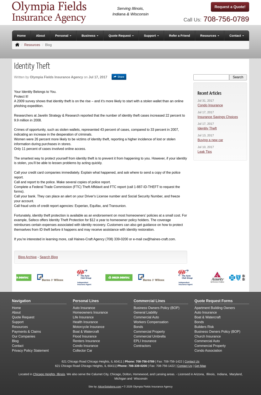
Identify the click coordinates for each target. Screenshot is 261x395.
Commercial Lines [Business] (149, 301)
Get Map (200, 366)
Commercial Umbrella (150, 336)
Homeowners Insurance (90, 312)
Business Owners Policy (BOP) (157, 308)
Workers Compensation (151, 322)
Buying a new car (210, 140)
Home (21, 35)
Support (18, 322)
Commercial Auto (146, 317)
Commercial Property (149, 331)
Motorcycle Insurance (88, 327)
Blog (15, 341)
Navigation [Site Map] (21, 301)
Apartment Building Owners (214, 308)
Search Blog (49, 257)
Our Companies (23, 336)
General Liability (146, 312)
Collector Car (82, 350)
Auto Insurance (84, 308)
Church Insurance (207, 336)
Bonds (138, 327)
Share (119, 76)
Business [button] (90, 35)
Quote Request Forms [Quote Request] (213, 301)
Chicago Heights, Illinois (49, 374)
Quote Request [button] (121, 35)
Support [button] (151, 35)
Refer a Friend (179, 35)
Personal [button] (63, 35)
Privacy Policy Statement (30, 350)
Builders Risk (204, 327)
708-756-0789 (226, 19)
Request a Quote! (229, 7)
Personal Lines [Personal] (86, 301)
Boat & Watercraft (86, 331)
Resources (32, 45)
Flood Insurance (85, 336)
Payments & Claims (26, 331)
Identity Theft (207, 128)
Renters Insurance (86, 341)
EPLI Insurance (145, 341)
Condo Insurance (210, 105)
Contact (18, 346)
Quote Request (23, 317)
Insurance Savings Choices (218, 117)
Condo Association (208, 350)
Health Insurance (85, 322)
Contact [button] (236, 35)
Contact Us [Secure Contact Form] (192, 361)
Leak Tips (205, 151)
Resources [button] (209, 35)
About (40, 35)
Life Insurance (83, 317)
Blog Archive (27, 257)
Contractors (142, 346)
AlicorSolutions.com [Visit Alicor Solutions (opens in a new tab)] (109, 386)
